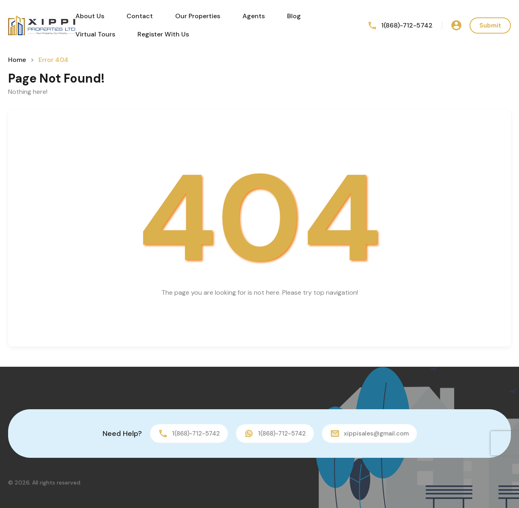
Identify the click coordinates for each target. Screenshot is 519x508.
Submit (490, 25)
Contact (140, 16)
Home (17, 59)
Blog (294, 16)
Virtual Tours (95, 34)
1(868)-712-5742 (407, 25)
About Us (89, 16)
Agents (253, 16)
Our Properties (197, 16)
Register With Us (163, 34)
